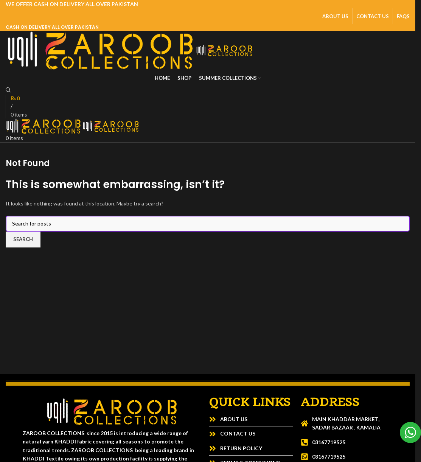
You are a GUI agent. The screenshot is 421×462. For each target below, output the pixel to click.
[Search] (8, 90)
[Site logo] (101, 50)
